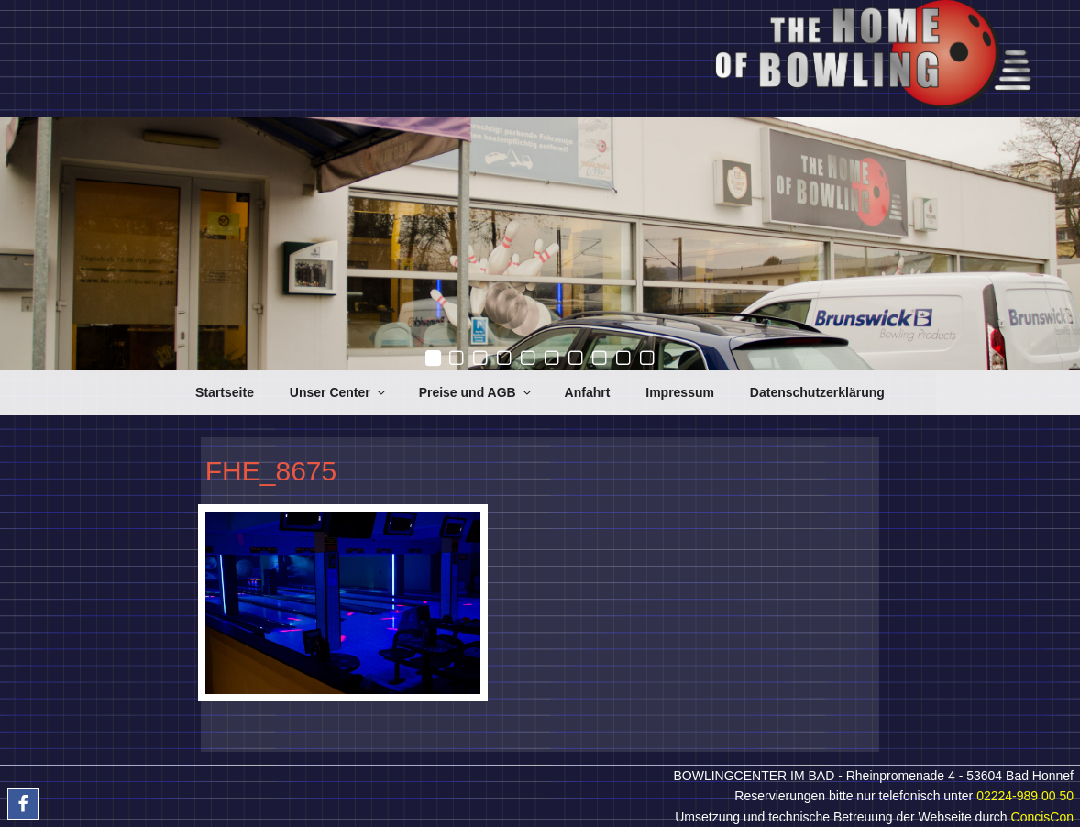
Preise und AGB (476, 392)
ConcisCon (1042, 817)
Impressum (679, 392)
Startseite (224, 392)
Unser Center (339, 392)
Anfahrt (588, 392)
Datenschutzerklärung (817, 392)
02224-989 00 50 (1025, 795)
